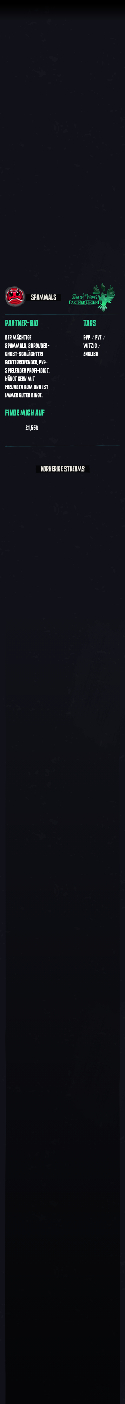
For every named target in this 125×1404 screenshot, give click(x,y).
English (90, 354)
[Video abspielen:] (63, 1043)
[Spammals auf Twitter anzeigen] (46, 427)
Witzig (90, 346)
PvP (86, 338)
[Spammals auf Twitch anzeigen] (19, 427)
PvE (98, 338)
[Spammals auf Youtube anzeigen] (8, 427)
